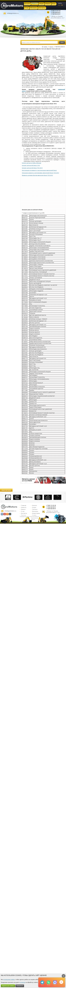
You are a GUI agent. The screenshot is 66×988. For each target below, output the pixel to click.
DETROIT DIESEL (7, 98)
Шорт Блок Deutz (7, 673)
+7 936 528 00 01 (55, 12)
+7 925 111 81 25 (55, 11)
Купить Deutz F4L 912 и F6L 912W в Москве (9, 546)
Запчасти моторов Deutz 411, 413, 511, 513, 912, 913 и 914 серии (9, 828)
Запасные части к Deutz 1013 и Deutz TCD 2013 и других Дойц (9, 805)
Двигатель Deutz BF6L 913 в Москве (9, 581)
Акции (33, 972)
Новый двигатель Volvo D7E (8, 599)
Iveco (4, 192)
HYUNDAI (5, 304)
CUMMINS (6, 95)
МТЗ (4, 109)
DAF (4, 197)
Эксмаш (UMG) (7, 332)
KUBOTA (5, 103)
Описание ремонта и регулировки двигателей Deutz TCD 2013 (40, 173)
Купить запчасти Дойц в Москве (31, 163)
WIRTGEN (5, 292)
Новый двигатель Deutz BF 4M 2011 (8, 713)
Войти (60, 3)
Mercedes (5, 206)
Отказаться (20, 985)
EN (59, 5)
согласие (22, 982)
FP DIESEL (5, 135)
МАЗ (4, 106)
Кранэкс (5, 338)
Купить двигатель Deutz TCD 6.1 (8, 529)
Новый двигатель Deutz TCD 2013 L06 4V (8, 656)
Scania (4, 215)
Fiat (4, 200)
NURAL (5, 147)
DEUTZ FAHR (6, 92)
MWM (4, 209)
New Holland (6, 236)
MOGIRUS (5, 144)
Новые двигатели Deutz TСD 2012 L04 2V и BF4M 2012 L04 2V (9, 695)
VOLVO (5, 77)
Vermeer (5, 335)
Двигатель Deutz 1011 (9, 891)
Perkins (5, 195)
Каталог (34, 970)
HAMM (5, 286)
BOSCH (5, 124)
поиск (62, 42)
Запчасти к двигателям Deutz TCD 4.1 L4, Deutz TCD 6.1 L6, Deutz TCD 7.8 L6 (9, 733)
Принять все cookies (8, 986)
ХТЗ (4, 244)
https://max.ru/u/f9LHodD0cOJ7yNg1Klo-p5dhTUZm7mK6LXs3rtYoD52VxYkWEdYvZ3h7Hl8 (55, 982)
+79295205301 (48, 982)
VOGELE (5, 289)
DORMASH (6, 295)
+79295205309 (42, 982)
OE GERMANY (7, 150)
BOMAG (5, 301)
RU (62, 5)
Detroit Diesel (7, 189)
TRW (4, 121)
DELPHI (5, 74)
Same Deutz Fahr (7, 239)
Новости (51, 46)
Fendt (4, 227)
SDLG (4, 86)
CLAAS (4, 83)
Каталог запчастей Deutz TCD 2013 (32, 168)
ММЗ (4, 177)
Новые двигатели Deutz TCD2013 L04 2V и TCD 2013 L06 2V (9, 638)
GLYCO (5, 141)
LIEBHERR (5, 101)
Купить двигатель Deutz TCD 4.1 (8, 564)
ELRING (5, 127)
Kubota (5, 180)
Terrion (5, 241)
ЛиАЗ (4, 323)
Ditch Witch (6, 341)
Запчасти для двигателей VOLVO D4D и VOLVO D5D (9, 781)
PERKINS (5, 80)
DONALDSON (6, 133)
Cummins (5, 186)
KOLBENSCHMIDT (8, 115)
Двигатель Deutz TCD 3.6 (10, 875)
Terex (4, 347)
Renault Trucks (7, 212)
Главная (45, 46)
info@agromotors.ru (13, 13)
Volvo (4, 274)
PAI (4, 153)
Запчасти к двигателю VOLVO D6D (10, 759)
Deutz (4, 164)
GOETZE (5, 138)
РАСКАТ (5, 298)
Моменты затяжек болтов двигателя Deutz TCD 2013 (37, 175)
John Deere (6, 247)
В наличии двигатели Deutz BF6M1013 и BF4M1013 (9, 617)
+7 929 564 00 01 (55, 14)
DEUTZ (4, 72)
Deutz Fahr (6, 224)
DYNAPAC (5, 283)
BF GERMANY (6, 130)
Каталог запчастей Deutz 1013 (31, 165)
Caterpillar (6, 171)
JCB (4, 89)
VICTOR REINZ (7, 112)
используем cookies (9, 979)
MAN (4, 203)
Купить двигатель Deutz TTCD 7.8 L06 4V (8, 510)
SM (4, 118)
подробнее (13, 501)
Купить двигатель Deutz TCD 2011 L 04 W (9, 858)
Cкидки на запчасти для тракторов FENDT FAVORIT (9, 909)
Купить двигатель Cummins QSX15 (8, 491)
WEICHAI (5, 156)
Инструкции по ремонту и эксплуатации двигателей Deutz (39, 170)
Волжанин (6, 314)
